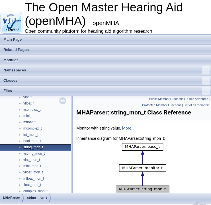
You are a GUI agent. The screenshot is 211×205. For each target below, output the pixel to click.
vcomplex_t (32, 110)
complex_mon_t (35, 191)
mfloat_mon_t (33, 179)
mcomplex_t (32, 128)
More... (128, 128)
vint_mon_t (31, 160)
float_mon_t (32, 185)
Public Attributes (197, 99)
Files (106, 91)
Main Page (12, 39)
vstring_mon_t (34, 153)
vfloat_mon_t (33, 172)
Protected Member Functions (161, 105)
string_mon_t (33, 147)
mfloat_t (29, 122)
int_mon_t (30, 135)
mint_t (28, 116)
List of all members (197, 105)
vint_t (27, 97)
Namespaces (106, 70)
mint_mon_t (32, 166)
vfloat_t (28, 103)
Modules (11, 60)
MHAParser (11, 197)
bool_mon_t (32, 141)
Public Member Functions (166, 99)
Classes (106, 81)
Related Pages (16, 50)
